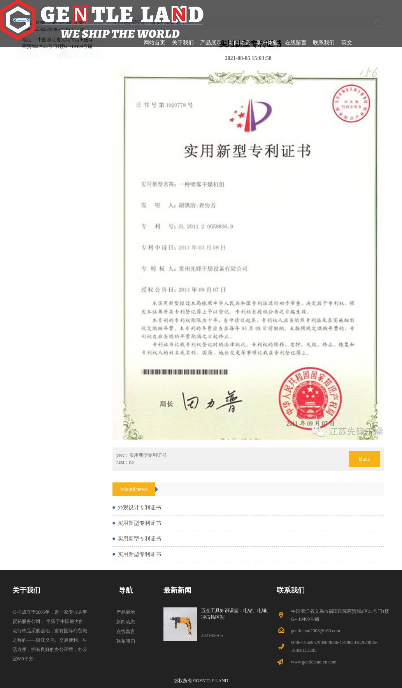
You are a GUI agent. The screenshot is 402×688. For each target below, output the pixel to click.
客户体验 (267, 43)
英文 (346, 43)
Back (364, 459)
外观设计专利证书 (139, 507)
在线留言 (296, 43)
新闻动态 (239, 43)
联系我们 (324, 43)
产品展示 (211, 43)
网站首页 (154, 43)
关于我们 (183, 43)
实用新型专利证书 (148, 455)
